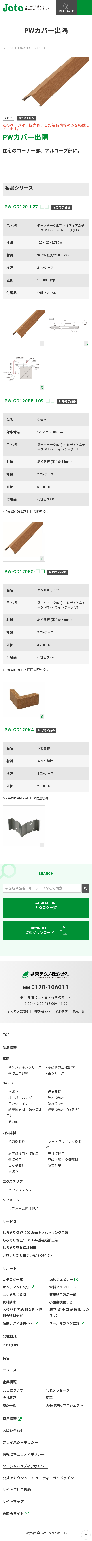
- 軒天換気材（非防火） (63, 1110)
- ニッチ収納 (15, 1166)
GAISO (8, 1083)
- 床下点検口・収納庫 (22, 1154)
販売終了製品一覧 (62, 1295)
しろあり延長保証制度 (19, 1248)
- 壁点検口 (14, 1160)
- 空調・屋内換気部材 (62, 1160)
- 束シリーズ (55, 1073)
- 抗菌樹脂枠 (15, 1142)
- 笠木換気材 (55, 1098)
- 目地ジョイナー (19, 1104)
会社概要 (9, 1398)
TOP (4, 48)
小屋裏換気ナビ (61, 1302)
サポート (13, 48)
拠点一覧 (78, 1011)
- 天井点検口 (55, 1154)
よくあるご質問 (18, 1011)
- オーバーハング (19, 1098)
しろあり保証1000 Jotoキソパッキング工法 (35, 1233)
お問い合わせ (42, 1011)
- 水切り (12, 1092)
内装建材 (9, 1133)
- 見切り (12, 1172)
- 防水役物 (54, 1104)
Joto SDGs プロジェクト (64, 1405)
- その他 (12, 1122)
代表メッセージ (57, 1390)
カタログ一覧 (13, 1280)
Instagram (10, 1345)
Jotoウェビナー (61, 1280)
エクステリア (13, 1181)
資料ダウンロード (62, 1287)
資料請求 (62, 1011)
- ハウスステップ (19, 1190)
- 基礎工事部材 (17, 1073)
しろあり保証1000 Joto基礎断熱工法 (30, 1240)
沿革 (49, 1398)
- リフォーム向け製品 (22, 1209)
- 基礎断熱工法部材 (60, 1067)
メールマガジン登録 (64, 1323)
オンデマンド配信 (16, 1287)
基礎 (6, 1059)
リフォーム (11, 1200)
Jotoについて (13, 1390)
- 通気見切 (53, 1092)
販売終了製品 (25, 48)
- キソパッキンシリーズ (24, 1067)
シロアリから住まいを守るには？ (28, 1255)
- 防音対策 (53, 1166)
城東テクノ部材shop (18, 1323)
